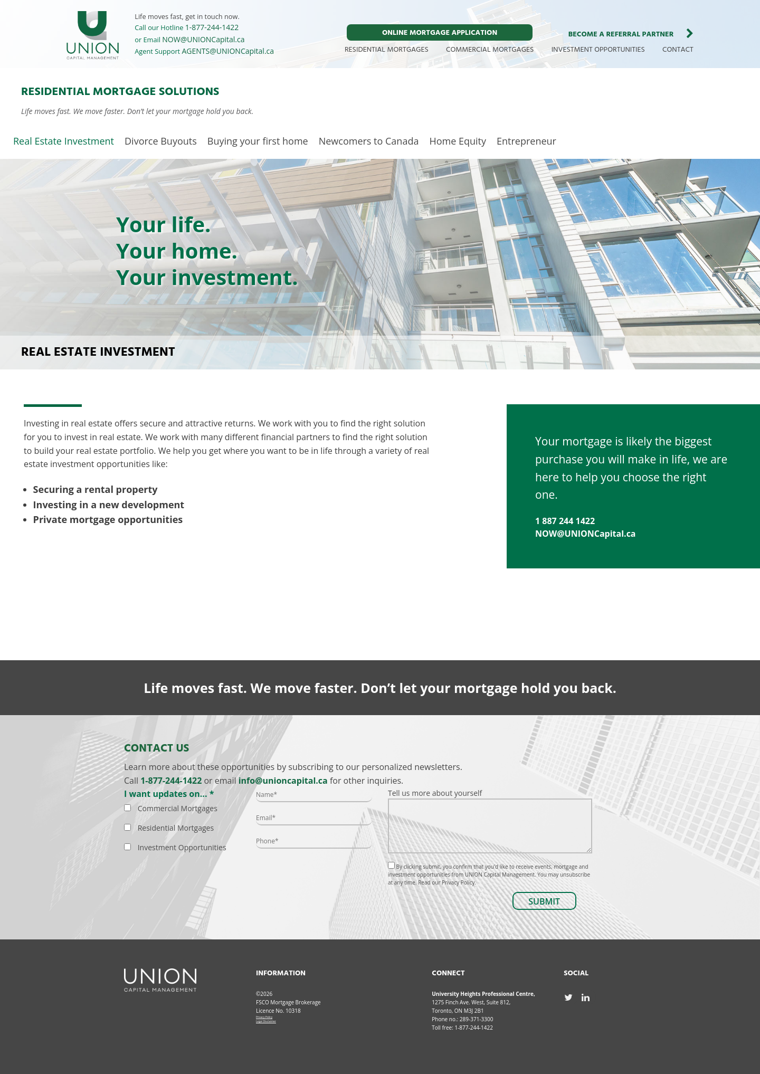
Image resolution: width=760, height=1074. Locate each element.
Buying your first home (257, 141)
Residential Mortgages (176, 828)
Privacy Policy (264, 1017)
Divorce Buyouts (161, 141)
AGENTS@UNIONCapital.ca (228, 51)
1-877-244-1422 (212, 27)
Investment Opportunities (182, 847)
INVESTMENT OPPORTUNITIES (598, 50)
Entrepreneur (526, 141)
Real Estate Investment (63, 141)
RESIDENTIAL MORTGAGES (387, 50)
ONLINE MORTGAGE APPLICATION (439, 33)
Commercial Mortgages (177, 808)
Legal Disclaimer (266, 1021)
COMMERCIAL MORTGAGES (490, 50)
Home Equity (457, 141)
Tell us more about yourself (490, 820)
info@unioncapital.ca (283, 780)
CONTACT (678, 50)
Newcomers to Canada (369, 141)
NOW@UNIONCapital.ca (203, 39)
